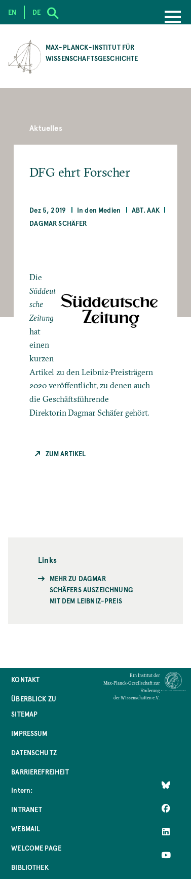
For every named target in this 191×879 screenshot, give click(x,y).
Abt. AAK (146, 210)
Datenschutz (34, 752)
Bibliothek (30, 867)
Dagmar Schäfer (58, 223)
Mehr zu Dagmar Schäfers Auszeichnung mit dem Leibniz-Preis (91, 589)
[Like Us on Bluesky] (166, 785)
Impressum (29, 733)
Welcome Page (36, 848)
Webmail (25, 828)
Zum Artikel (66, 453)
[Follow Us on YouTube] (166, 855)
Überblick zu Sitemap (33, 706)
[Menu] (172, 18)
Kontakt (25, 679)
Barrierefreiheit (40, 771)
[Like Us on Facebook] (166, 808)
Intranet (26, 809)
